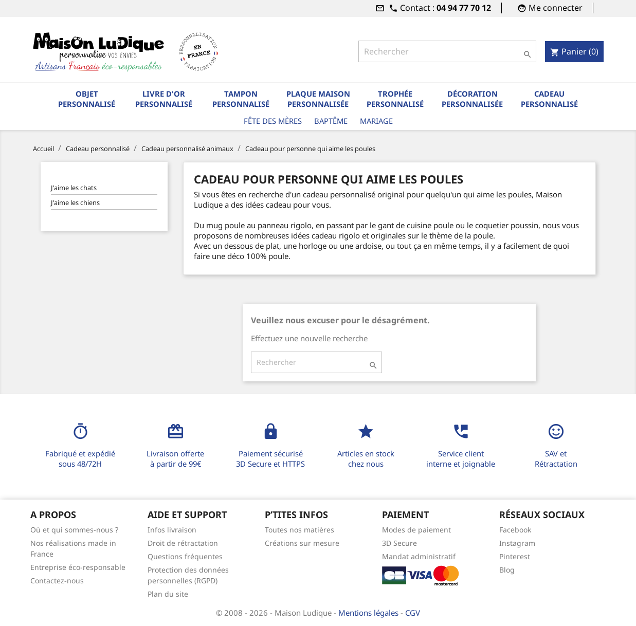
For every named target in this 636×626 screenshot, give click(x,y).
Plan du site (168, 594)
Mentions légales (369, 612)
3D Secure (399, 543)
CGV (412, 612)
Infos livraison (172, 530)
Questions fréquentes (185, 556)
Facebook (515, 530)
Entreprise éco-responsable (77, 567)
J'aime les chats (74, 187)
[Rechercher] (447, 51)
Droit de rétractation (183, 543)
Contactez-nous (57, 580)
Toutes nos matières (299, 530)
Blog (507, 570)
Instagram (517, 543)
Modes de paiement (416, 530)
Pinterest (514, 556)
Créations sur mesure (302, 543)
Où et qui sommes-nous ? (74, 530)
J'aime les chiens (75, 202)
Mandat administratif (419, 556)
